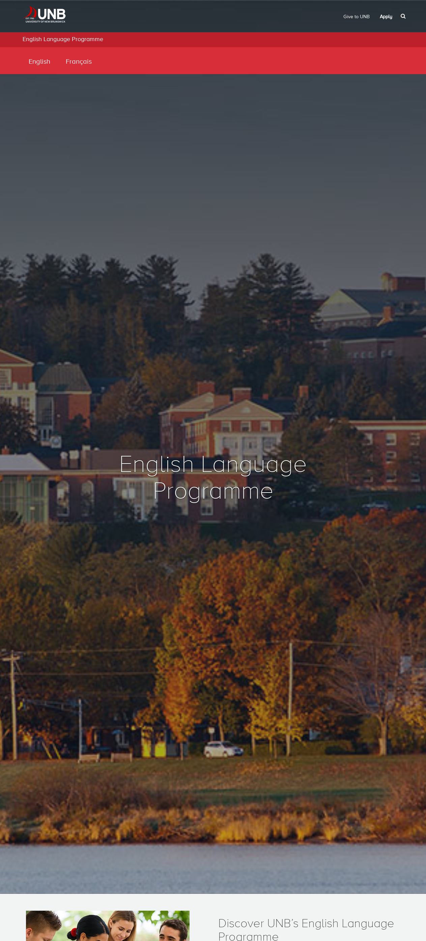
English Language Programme (63, 39)
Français (79, 61)
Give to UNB (356, 16)
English (39, 61)
